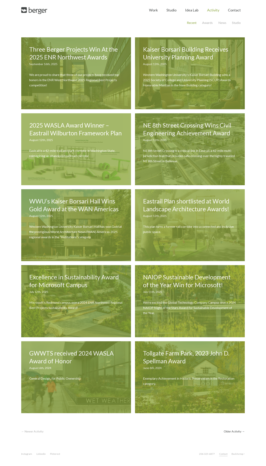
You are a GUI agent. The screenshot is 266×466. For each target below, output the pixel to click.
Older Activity (234, 431)
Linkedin (41, 453)
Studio (171, 10)
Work (153, 10)
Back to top (238, 453)
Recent (191, 23)
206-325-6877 (207, 453)
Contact (234, 10)
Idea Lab (191, 10)
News (222, 23)
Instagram (26, 453)
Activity (213, 10)
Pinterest (55, 453)
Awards (207, 23)
